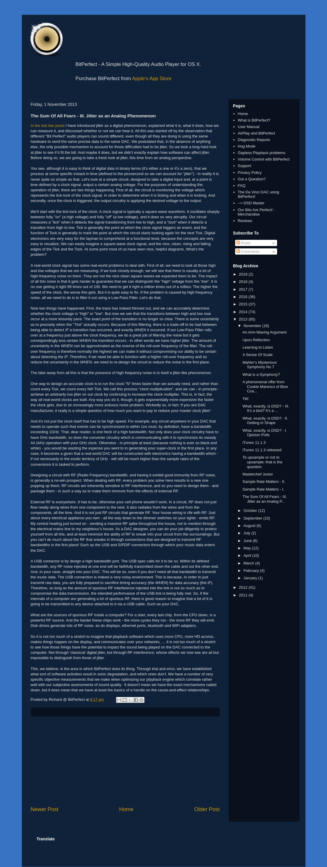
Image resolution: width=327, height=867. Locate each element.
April (247, 555)
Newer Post (44, 809)
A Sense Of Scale (258, 354)
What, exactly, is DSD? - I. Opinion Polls (265, 432)
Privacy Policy (250, 172)
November (252, 325)
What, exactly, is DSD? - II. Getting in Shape (265, 420)
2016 (244, 297)
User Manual (249, 126)
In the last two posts (48, 125)
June (248, 540)
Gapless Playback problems (261, 153)
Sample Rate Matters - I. (263, 489)
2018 (244, 281)
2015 (244, 304)
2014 (244, 312)
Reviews (245, 221)
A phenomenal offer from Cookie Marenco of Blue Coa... (265, 386)
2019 (244, 274)
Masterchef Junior (258, 474)
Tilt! (245, 399)
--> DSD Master (251, 203)
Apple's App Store (152, 78)
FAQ (241, 185)
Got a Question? (252, 179)
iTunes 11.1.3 (254, 442)
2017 (244, 289)
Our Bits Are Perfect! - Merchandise (256, 212)
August (249, 525)
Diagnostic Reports (254, 140)
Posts (243, 243)
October (250, 510)
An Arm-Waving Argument (265, 332)
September (253, 518)
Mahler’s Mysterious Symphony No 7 (260, 364)
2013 (244, 319)
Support (244, 166)
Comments (247, 251)
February (251, 570)
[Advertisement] (125, 761)
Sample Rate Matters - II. (264, 481)
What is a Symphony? (261, 374)
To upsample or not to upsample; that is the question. (262, 462)
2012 (244, 587)
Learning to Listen (258, 347)
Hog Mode (247, 146)
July (247, 533)
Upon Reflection (256, 340)
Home (126, 809)
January (250, 578)
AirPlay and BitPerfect (256, 133)
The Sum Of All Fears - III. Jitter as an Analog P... (265, 499)
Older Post (207, 809)
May (247, 548)
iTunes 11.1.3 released (262, 450)
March (249, 563)
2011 (244, 595)
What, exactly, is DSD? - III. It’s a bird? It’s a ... (266, 408)
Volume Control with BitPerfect (264, 159)
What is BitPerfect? (254, 120)
